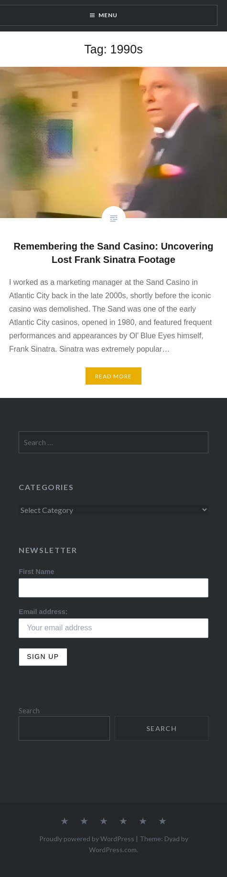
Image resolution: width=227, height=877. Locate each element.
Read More (113, 376)
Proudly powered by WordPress (86, 839)
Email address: (43, 612)
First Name (36, 571)
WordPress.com (113, 850)
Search (29, 711)
